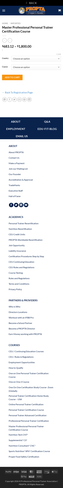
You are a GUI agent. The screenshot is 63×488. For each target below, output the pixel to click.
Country (5, 58)
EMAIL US (22, 136)
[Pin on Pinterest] (24, 99)
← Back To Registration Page (17, 92)
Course (5, 67)
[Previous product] (10, 40)
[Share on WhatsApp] (4, 99)
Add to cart (12, 77)
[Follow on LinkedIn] (21, 205)
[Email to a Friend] (19, 99)
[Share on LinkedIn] (29, 99)
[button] (3, 10)
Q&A (47, 121)
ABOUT (16, 121)
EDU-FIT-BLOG (47, 128)
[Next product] (4, 40)
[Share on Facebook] (9, 99)
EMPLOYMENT (15, 128)
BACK (31, 3)
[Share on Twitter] (14, 99)
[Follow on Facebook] (11, 205)
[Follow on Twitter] (16, 205)
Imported (16, 23)
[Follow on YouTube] (26, 205)
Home (5, 23)
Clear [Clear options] (58, 54)
